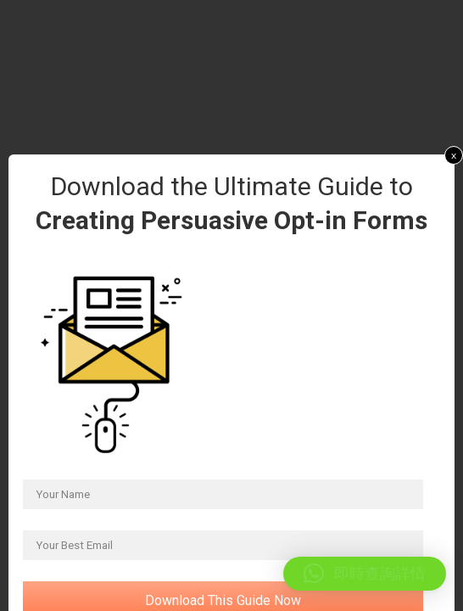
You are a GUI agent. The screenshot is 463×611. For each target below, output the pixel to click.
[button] (364, 574)
